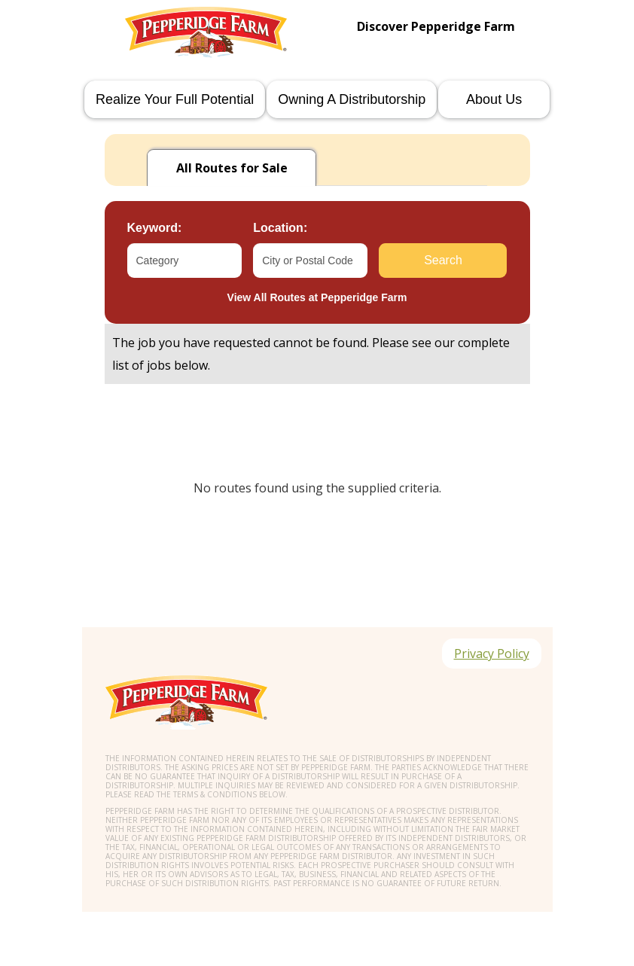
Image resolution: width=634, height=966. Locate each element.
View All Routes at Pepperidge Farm (317, 297)
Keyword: (154, 227)
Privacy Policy (491, 653)
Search (443, 260)
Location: (280, 227)
